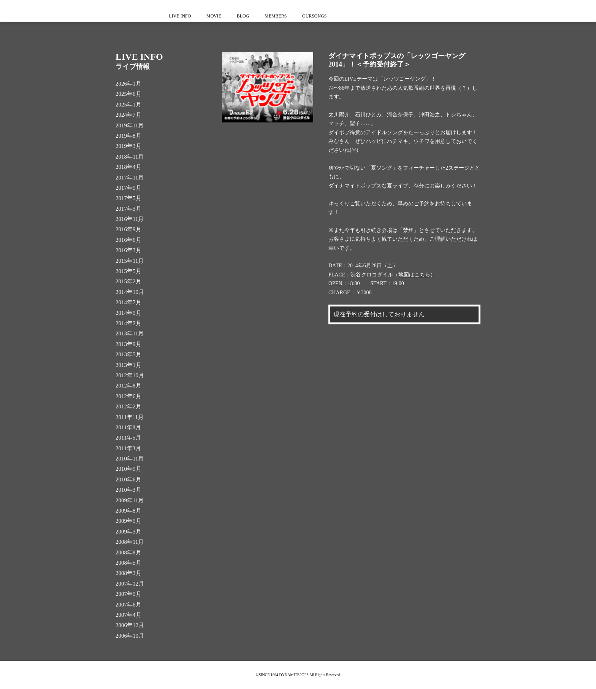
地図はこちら (414, 275)
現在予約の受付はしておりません (379, 314)
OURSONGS (320, 16)
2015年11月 (130, 261)
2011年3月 (128, 448)
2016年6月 (128, 240)
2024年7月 (128, 115)
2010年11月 (130, 459)
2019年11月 (130, 125)
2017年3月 (128, 209)
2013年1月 (128, 365)
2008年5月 (128, 563)
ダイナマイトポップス (131, 11)
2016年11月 (130, 219)
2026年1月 (128, 84)
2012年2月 (128, 406)
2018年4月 (128, 167)
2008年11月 (130, 542)
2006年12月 (130, 625)
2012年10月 (130, 375)
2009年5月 (128, 521)
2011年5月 (128, 438)
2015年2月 (128, 281)
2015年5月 (128, 271)
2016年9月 (128, 229)
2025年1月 (128, 105)
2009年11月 (130, 500)
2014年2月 (128, 323)
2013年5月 (128, 354)
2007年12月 (130, 584)
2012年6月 (128, 396)
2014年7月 (128, 302)
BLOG (246, 16)
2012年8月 (128, 386)
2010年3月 (128, 490)
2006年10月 (130, 636)
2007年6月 (128, 605)
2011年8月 (128, 427)
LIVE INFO (181, 16)
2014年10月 (130, 292)
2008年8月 (128, 552)
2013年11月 (130, 333)
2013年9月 (128, 344)
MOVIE (215, 16)
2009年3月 (128, 532)
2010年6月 (128, 479)
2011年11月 (130, 417)
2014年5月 (128, 313)
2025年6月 (128, 94)
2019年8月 (128, 136)
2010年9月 (128, 469)
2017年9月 (128, 188)
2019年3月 (128, 146)
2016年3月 (128, 250)
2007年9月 (128, 594)
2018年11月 (130, 157)
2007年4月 (128, 615)
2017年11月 (130, 178)
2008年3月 (128, 573)
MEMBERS (280, 16)
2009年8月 (128, 511)
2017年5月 (128, 198)
